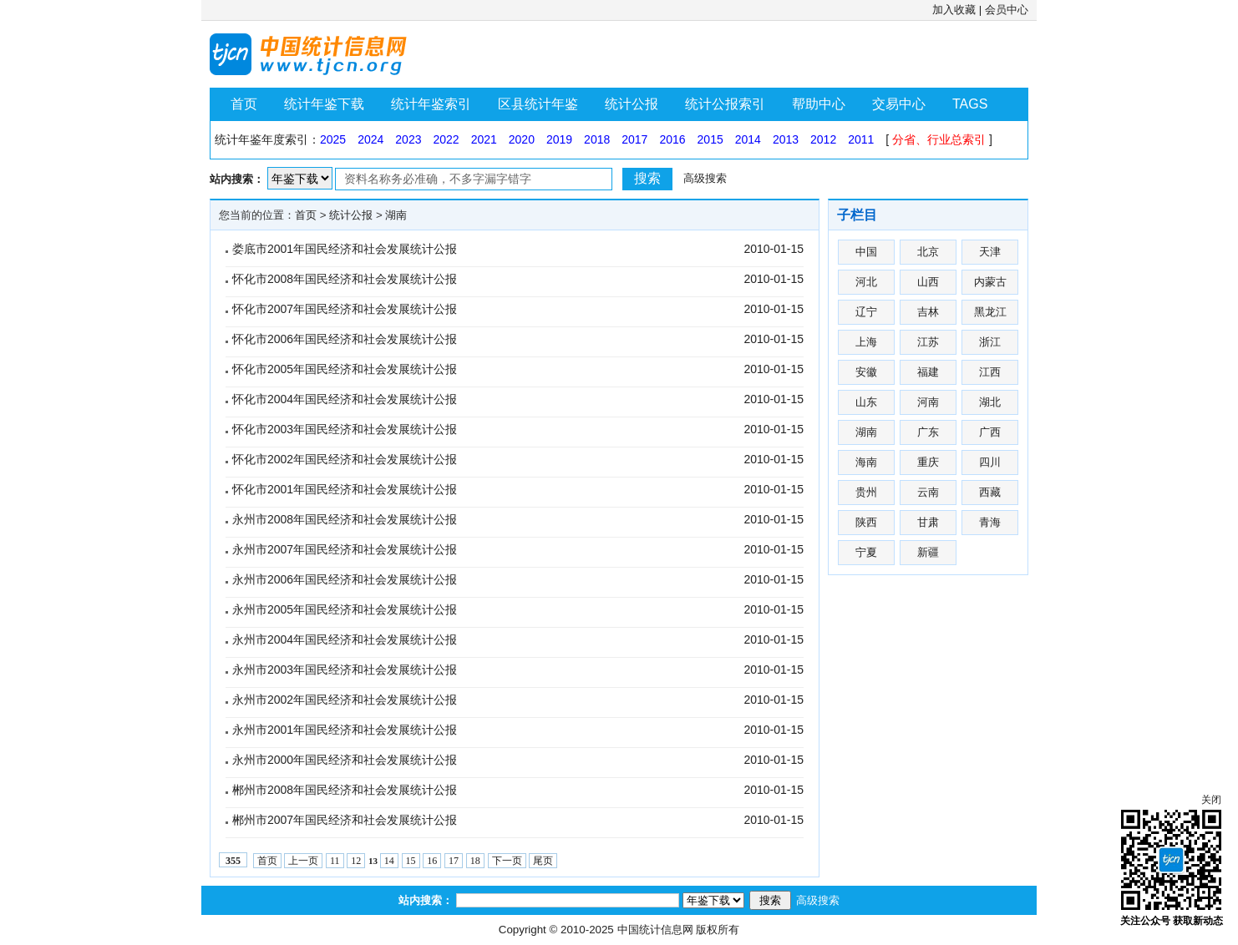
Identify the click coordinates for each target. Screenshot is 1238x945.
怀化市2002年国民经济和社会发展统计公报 (344, 459)
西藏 (990, 492)
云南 (928, 492)
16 (432, 861)
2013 (786, 139)
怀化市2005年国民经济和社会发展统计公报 (344, 369)
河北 (866, 281)
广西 (990, 432)
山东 (866, 402)
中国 (866, 251)
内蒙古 (990, 281)
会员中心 (1006, 9)
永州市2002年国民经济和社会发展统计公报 (344, 699)
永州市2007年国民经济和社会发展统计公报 (344, 549)
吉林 (928, 312)
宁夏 (866, 552)
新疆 (928, 552)
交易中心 (899, 104)
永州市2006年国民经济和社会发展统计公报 (344, 579)
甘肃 (928, 522)
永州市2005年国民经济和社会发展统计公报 (344, 609)
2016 (672, 139)
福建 (928, 372)
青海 (990, 522)
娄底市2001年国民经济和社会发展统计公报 (344, 248)
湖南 (396, 215)
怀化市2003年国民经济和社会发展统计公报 (344, 429)
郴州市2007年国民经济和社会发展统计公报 (344, 819)
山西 (928, 281)
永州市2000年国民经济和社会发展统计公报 (344, 759)
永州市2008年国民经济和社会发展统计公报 (344, 519)
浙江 (990, 342)
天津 (990, 251)
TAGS (969, 104)
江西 (990, 372)
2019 (559, 139)
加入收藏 (954, 9)
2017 (634, 139)
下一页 (507, 861)
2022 (446, 139)
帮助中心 (818, 104)
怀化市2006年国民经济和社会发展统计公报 (344, 339)
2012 (823, 139)
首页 (244, 104)
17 (454, 861)
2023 (408, 139)
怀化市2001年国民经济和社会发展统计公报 (344, 489)
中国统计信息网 (655, 929)
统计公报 (631, 104)
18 (475, 861)
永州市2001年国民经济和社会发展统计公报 (344, 729)
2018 (597, 139)
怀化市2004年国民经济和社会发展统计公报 (344, 399)
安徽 (866, 372)
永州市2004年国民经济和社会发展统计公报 (344, 639)
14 (389, 861)
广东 (928, 432)
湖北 (990, 402)
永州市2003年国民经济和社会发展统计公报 (344, 669)
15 (411, 861)
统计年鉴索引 (431, 104)
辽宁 (866, 312)
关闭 (1211, 800)
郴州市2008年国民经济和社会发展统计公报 (344, 789)
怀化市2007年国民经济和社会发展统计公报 (344, 309)
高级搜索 (705, 178)
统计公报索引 (725, 104)
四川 (990, 462)
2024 (370, 139)
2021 (484, 139)
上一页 (303, 861)
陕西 (866, 522)
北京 (928, 251)
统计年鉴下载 (324, 104)
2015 (710, 139)
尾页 (543, 861)
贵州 (866, 492)
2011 (861, 139)
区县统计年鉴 (538, 104)
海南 (866, 462)
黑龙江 (990, 312)
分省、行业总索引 (939, 139)
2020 (522, 139)
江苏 (928, 342)
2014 (748, 139)
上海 (866, 342)
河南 (928, 402)
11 (335, 861)
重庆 (928, 462)
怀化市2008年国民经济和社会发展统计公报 (344, 279)
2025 (333, 139)
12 (356, 861)
